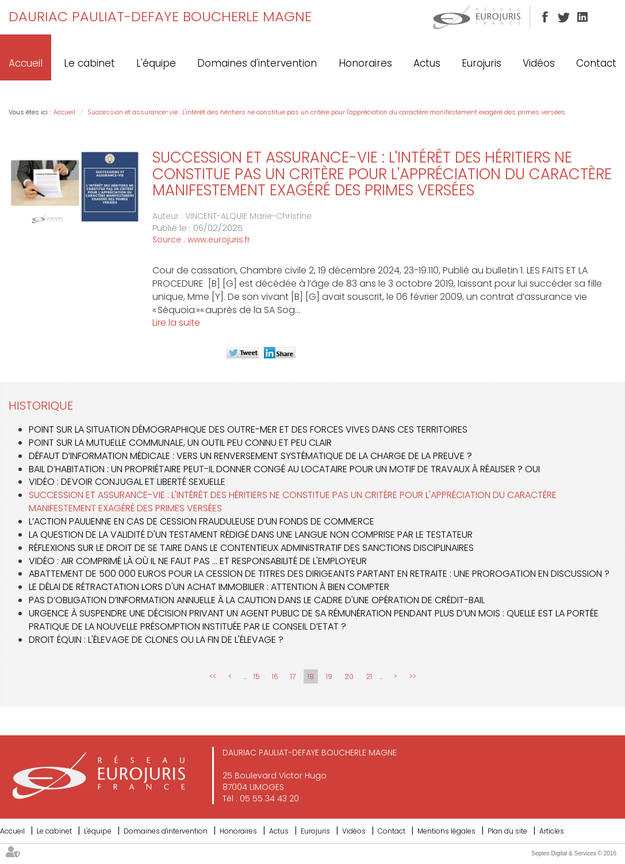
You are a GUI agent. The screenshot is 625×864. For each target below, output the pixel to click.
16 (275, 676)
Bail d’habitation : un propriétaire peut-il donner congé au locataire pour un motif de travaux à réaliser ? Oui (284, 469)
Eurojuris (481, 63)
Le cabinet (89, 63)
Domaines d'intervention (257, 63)
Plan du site (507, 831)
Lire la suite (176, 322)
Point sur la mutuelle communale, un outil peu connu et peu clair (180, 442)
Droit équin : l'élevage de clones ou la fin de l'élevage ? (156, 639)
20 (349, 676)
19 (329, 676)
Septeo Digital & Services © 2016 (573, 853)
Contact (596, 63)
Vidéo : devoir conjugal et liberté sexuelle (127, 481)
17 (293, 676)
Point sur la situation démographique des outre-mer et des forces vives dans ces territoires (248, 429)
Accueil (26, 63)
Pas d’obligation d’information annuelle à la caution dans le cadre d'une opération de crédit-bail (257, 600)
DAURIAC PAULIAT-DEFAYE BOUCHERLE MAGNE (160, 16)
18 (311, 676)
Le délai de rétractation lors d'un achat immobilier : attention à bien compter (209, 586)
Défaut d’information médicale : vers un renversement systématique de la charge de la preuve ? (250, 455)
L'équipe (156, 63)
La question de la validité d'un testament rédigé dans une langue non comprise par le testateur (251, 534)
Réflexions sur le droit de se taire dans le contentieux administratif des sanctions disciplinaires (251, 547)
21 (369, 676)
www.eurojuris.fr (218, 239)
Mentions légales (446, 831)
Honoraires (365, 63)
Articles (551, 831)
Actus (426, 63)
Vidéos (539, 63)
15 (257, 676)
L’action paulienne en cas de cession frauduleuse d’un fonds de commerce (201, 521)
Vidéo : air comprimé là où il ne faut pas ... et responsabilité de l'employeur (198, 561)
